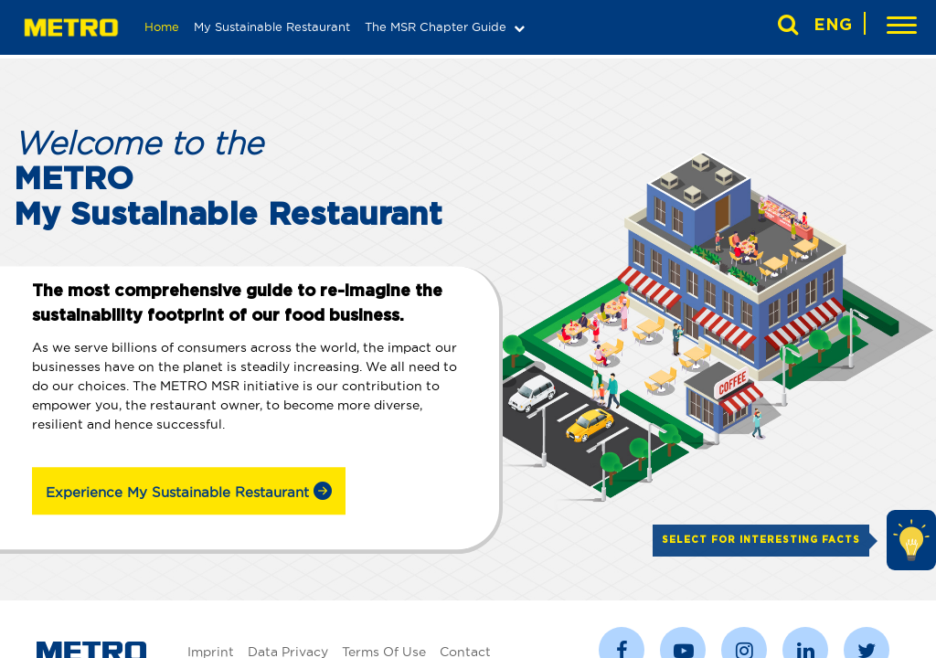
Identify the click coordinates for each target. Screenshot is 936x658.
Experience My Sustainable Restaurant (189, 491)
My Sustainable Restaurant (272, 26)
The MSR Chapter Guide (435, 26)
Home (161, 26)
